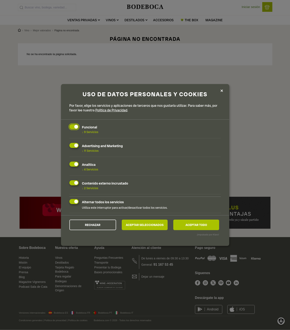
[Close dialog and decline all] (222, 91)
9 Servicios (90, 132)
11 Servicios (90, 151)
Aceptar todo (196, 225)
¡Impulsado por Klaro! (208, 234)
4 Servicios (90, 169)
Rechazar (93, 225)
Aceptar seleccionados (145, 225)
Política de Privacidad (111, 110)
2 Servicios (90, 188)
